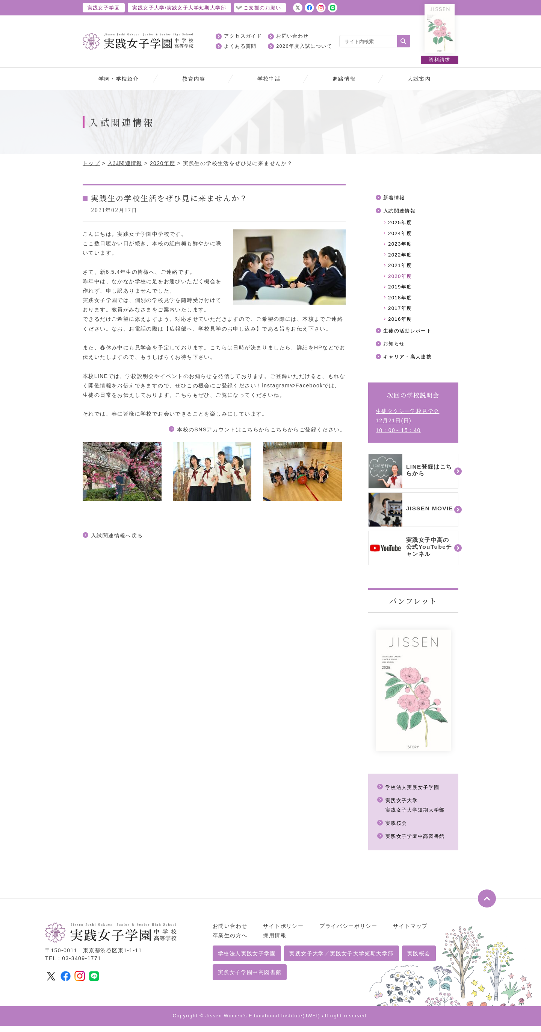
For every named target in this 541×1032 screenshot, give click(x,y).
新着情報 (395, 198)
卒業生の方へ (230, 941)
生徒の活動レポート (409, 336)
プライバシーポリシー (348, 932)
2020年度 (162, 163)
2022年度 (401, 257)
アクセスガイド (243, 36)
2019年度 (401, 290)
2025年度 (401, 223)
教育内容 (194, 78)
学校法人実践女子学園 (414, 793)
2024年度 (401, 235)
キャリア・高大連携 (409, 363)
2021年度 (401, 268)
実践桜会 (397, 829)
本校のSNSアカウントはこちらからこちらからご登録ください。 (261, 429)
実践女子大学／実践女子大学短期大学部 (341, 960)
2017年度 (401, 313)
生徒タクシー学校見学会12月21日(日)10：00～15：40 (407, 426)
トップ (91, 163)
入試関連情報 (124, 163)
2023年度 (401, 246)
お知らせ (395, 349)
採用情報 (274, 941)
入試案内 (419, 78)
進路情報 (344, 78)
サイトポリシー (283, 932)
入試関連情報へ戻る (117, 536)
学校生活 (269, 78)
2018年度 (401, 302)
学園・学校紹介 (118, 78)
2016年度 (401, 324)
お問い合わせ (292, 36)
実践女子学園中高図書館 (417, 842)
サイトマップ (410, 932)
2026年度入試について (304, 46)
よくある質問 (240, 46)
